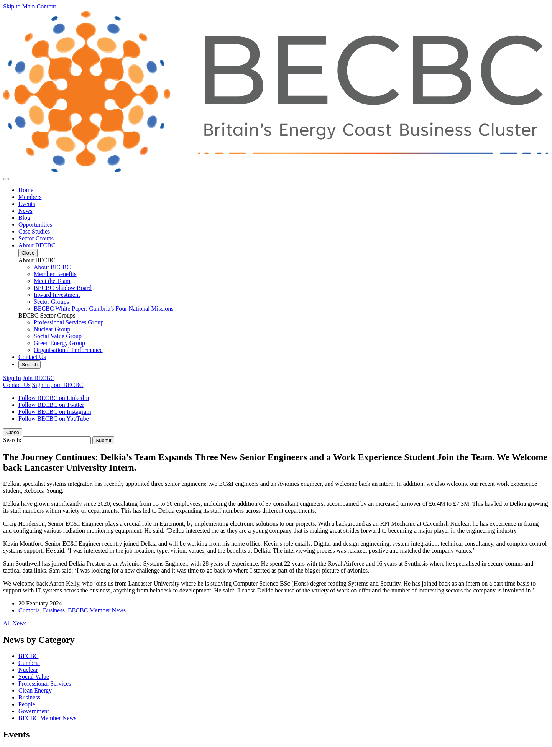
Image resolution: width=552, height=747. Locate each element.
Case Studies (34, 231)
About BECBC (36, 245)
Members (29, 197)
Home (25, 190)
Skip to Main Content (29, 6)
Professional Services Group (69, 322)
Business (54, 610)
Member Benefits (55, 274)
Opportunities (35, 224)
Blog (24, 217)
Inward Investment (57, 294)
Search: (12, 440)
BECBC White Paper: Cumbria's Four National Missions (103, 308)
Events (26, 204)
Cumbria (29, 610)
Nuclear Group (52, 329)
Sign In (12, 378)
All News (14, 623)
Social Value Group (58, 336)
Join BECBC (38, 378)
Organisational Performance (68, 350)
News (25, 210)
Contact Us (32, 357)
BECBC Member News (97, 610)
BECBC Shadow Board (63, 288)
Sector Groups (36, 238)
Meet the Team (52, 281)
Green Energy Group (59, 343)
